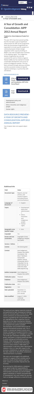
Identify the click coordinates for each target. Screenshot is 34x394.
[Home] (2, 17)
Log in (30, 2)
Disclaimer (5, 386)
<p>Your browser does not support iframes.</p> (17, 154)
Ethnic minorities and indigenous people (16, 105)
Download (23, 78)
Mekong (5, 5)
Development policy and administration (13, 101)
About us (5, 381)
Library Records (11, 17)
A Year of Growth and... (12, 19)
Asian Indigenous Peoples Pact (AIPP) (16, 36)
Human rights (10, 109)
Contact (4, 383)
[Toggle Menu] (32, 13)
